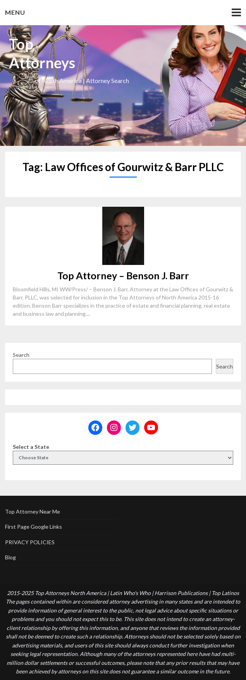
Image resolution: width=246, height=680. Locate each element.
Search (21, 354)
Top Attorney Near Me (32, 511)
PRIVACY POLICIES (30, 542)
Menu (15, 12)
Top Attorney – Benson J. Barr (123, 275)
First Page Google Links (33, 526)
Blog (10, 557)
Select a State (31, 446)
